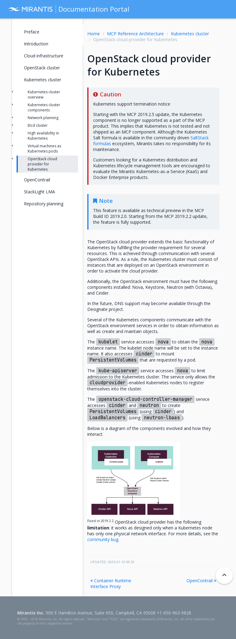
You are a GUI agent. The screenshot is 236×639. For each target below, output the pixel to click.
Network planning (43, 117)
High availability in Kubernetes (43, 135)
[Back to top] (224, 575)
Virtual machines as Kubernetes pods (44, 148)
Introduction (36, 44)
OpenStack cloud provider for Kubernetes (42, 164)
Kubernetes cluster (190, 34)
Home (93, 34)
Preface (31, 32)
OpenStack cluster (42, 68)
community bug (102, 539)
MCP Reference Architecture (135, 34)
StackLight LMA (39, 192)
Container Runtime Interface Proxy (110, 583)
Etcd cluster (38, 125)
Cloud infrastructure (43, 56)
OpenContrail (201, 580)
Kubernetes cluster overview (44, 94)
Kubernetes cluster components (44, 107)
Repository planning (43, 204)
